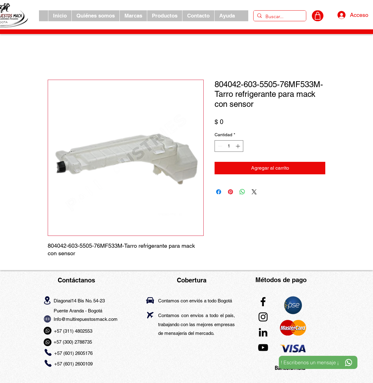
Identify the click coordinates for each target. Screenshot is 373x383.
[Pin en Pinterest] (230, 192)
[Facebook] (263, 302)
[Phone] (48, 352)
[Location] (47, 300)
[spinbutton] (229, 146)
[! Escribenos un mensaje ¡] (318, 362)
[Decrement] (219, 146)
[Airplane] (150, 315)
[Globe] (47, 319)
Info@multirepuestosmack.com (86, 319)
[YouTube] (263, 347)
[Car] (150, 300)
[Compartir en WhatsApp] (242, 192)
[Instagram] (263, 317)
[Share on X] (254, 192)
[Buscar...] (279, 16)
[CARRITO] (317, 15)
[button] (133, 15)
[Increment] (238, 146)
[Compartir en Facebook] (218, 192)
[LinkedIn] (263, 332)
